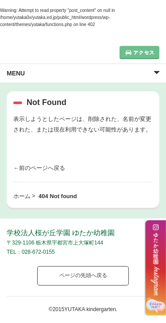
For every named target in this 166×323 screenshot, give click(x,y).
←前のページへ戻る (39, 168)
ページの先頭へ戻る (83, 275)
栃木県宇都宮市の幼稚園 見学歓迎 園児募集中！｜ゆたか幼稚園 (46, 50)
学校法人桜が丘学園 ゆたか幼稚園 (61, 233)
